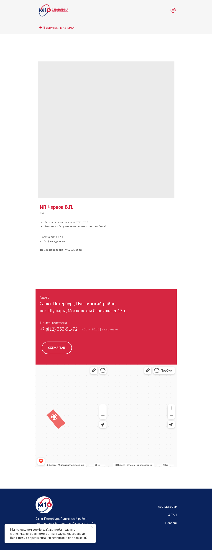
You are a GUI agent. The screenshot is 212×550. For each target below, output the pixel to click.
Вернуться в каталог (59, 27)
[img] (54, 10)
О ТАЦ (172, 515)
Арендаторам (167, 506)
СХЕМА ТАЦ (56, 348)
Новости (171, 523)
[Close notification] (92, 527)
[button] (173, 10)
